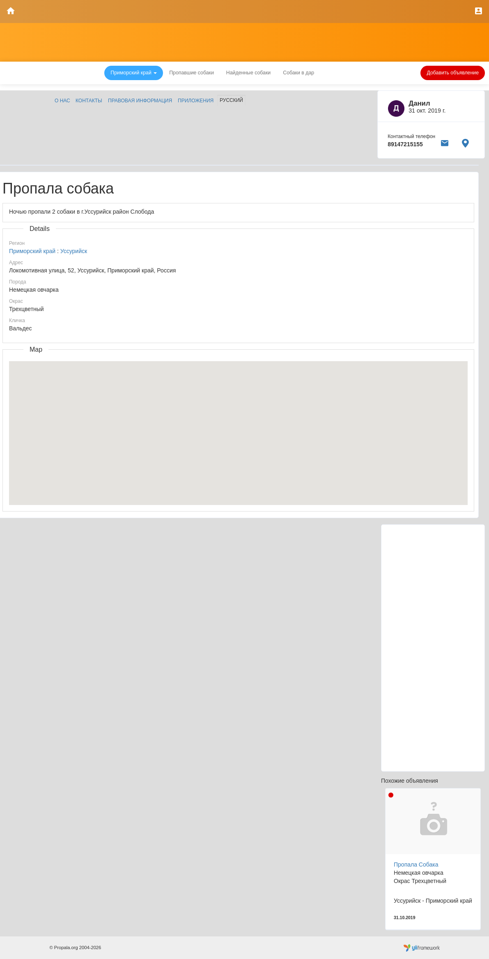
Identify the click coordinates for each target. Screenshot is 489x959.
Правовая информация (140, 101)
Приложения (196, 101)
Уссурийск (73, 251)
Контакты (89, 101)
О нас (62, 101)
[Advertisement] (432, 648)
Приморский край (33, 251)
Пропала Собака (416, 864)
